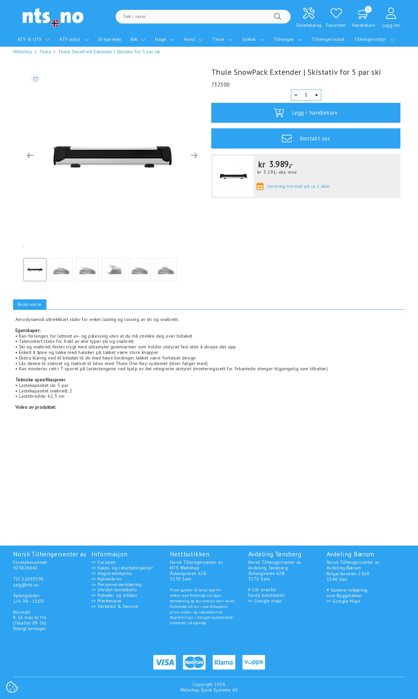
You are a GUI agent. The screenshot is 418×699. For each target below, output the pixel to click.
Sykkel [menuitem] (253, 39)
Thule (45, 52)
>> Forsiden (103, 562)
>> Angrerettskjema (111, 573)
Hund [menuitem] (193, 39)
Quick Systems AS (219, 690)
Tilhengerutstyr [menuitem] (374, 39)
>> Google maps (265, 601)
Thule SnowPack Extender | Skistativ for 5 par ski (109, 52)
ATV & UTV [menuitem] (34, 39)
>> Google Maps (344, 601)
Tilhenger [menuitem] (288, 39)
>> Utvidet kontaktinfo (114, 590)
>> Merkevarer (106, 601)
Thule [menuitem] (222, 39)
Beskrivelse (30, 304)
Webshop (22, 52)
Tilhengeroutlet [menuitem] (328, 39)
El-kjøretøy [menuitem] (110, 39)
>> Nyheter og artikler (114, 595)
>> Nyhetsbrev (106, 579)
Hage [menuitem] (164, 39)
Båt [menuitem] (138, 39)
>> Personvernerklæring (116, 584)
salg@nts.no (26, 585)
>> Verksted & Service (114, 606)
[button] (30, 155)
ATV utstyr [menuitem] (74, 39)
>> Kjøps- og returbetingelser (122, 568)
